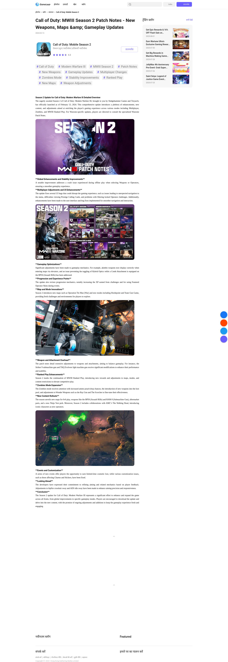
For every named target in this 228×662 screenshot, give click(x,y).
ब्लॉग (84, 4)
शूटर (60, 48)
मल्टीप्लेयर (67, 48)
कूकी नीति (77, 657)
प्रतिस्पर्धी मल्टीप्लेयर (79, 48)
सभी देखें (189, 20)
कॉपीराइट (46, 657)
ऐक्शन (55, 48)
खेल (74, 4)
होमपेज (56, 4)
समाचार (51, 12)
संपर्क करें (38, 657)
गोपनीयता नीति (56, 657)
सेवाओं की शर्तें (67, 657)
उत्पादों (65, 4)
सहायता (84, 657)
